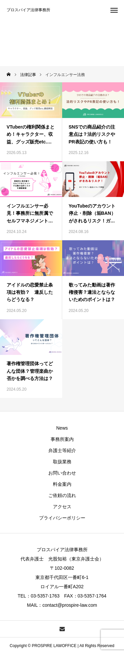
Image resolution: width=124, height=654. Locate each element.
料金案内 (62, 484)
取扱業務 (62, 461)
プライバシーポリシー (62, 517)
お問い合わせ (62, 473)
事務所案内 (62, 439)
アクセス (62, 506)
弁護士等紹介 (62, 450)
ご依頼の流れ (62, 495)
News (62, 428)
